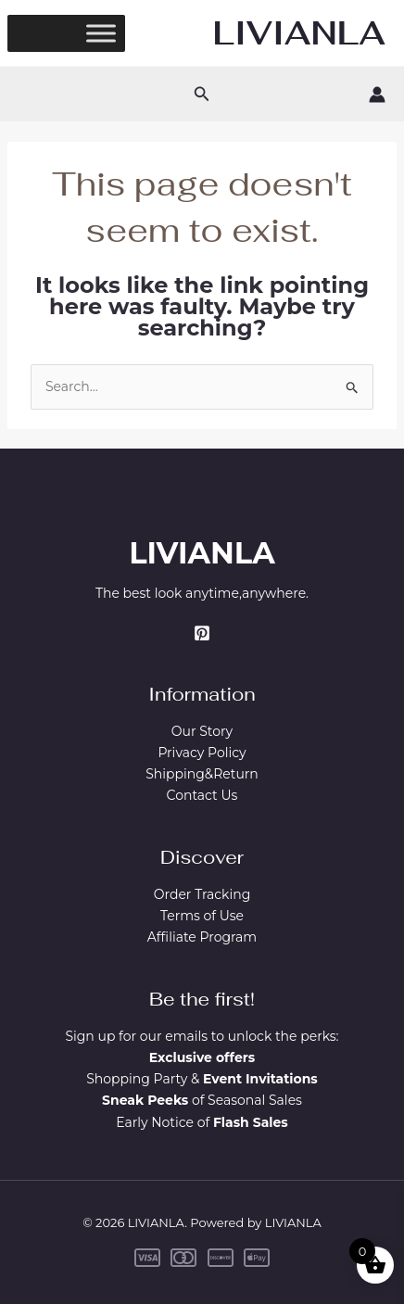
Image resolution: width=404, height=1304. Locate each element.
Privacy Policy (202, 752)
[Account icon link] (377, 94)
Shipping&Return (202, 774)
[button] (202, 94)
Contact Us (202, 795)
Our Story (202, 731)
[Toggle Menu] (101, 33)
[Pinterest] (202, 633)
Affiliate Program (202, 937)
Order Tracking (202, 894)
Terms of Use (202, 915)
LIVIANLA (299, 33)
